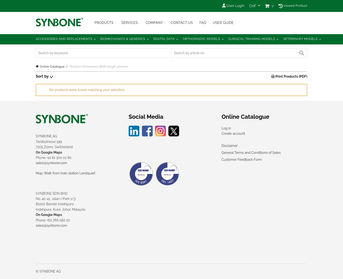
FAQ (202, 23)
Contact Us (182, 23)
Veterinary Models (300, 39)
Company (154, 23)
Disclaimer (230, 146)
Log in (226, 128)
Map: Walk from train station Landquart (65, 173)
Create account (233, 133)
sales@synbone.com (51, 163)
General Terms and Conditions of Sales (251, 153)
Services (129, 23)
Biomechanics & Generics (123, 39)
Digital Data (164, 39)
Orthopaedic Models (201, 39)
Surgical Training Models (251, 39)
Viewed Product (292, 5)
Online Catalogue (52, 66)
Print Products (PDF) (291, 76)
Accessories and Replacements (64, 39)
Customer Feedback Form (242, 159)
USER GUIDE (223, 23)
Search (301, 53)
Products (104, 23)
